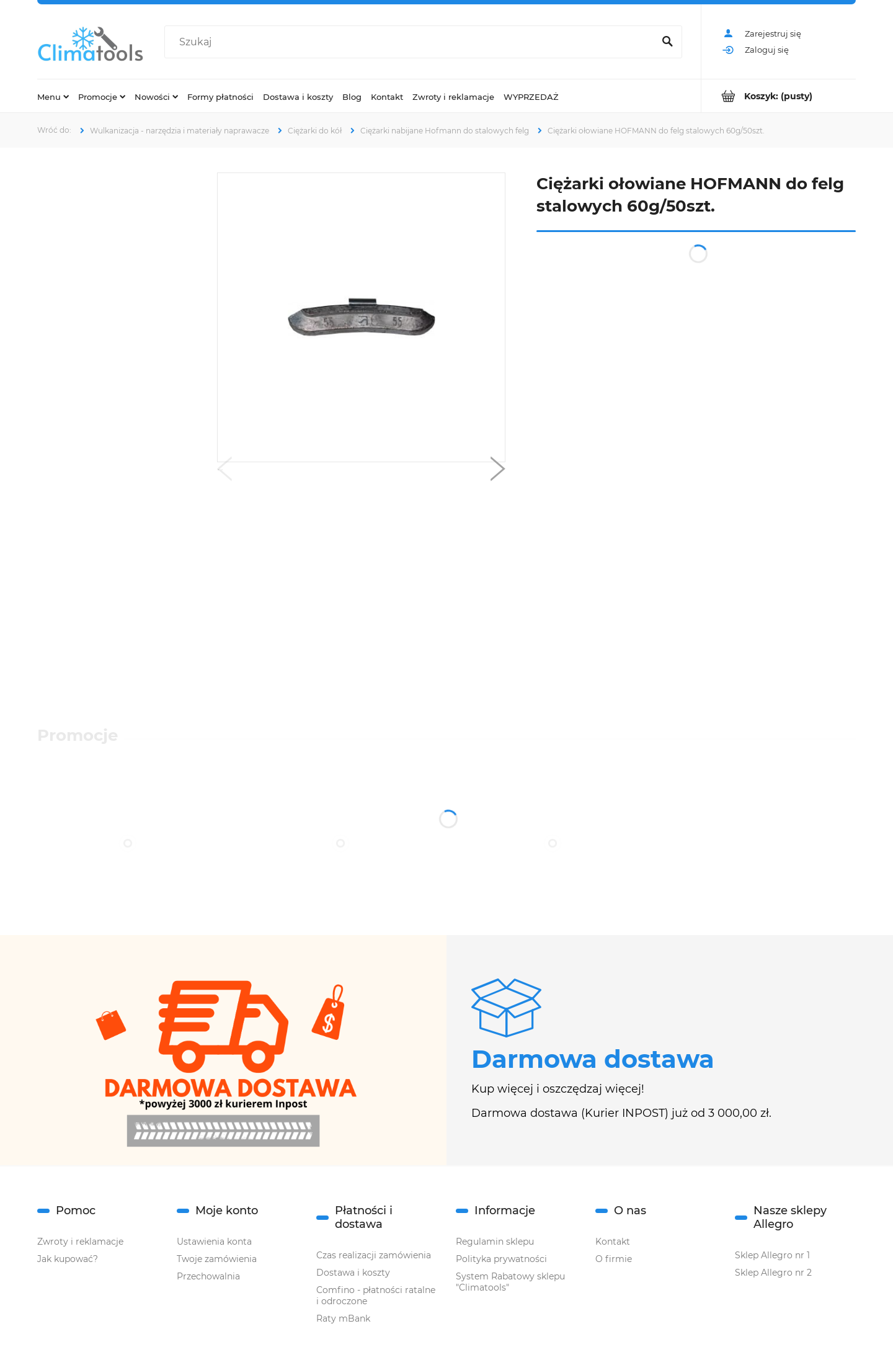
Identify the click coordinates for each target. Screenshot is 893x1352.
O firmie (613, 1259)
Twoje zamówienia (217, 1259)
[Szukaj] (667, 42)
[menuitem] (53, 96)
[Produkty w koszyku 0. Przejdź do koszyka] (778, 95)
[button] (224, 471)
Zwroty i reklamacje (80, 1241)
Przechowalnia (208, 1276)
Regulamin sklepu (495, 1241)
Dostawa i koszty (353, 1272)
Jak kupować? (67, 1259)
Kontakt (612, 1241)
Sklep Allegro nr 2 (773, 1272)
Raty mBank (343, 1318)
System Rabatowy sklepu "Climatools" (510, 1282)
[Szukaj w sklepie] (412, 42)
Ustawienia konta (214, 1241)
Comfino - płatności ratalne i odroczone (375, 1295)
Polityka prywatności (501, 1259)
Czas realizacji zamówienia (373, 1255)
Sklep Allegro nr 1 (772, 1255)
